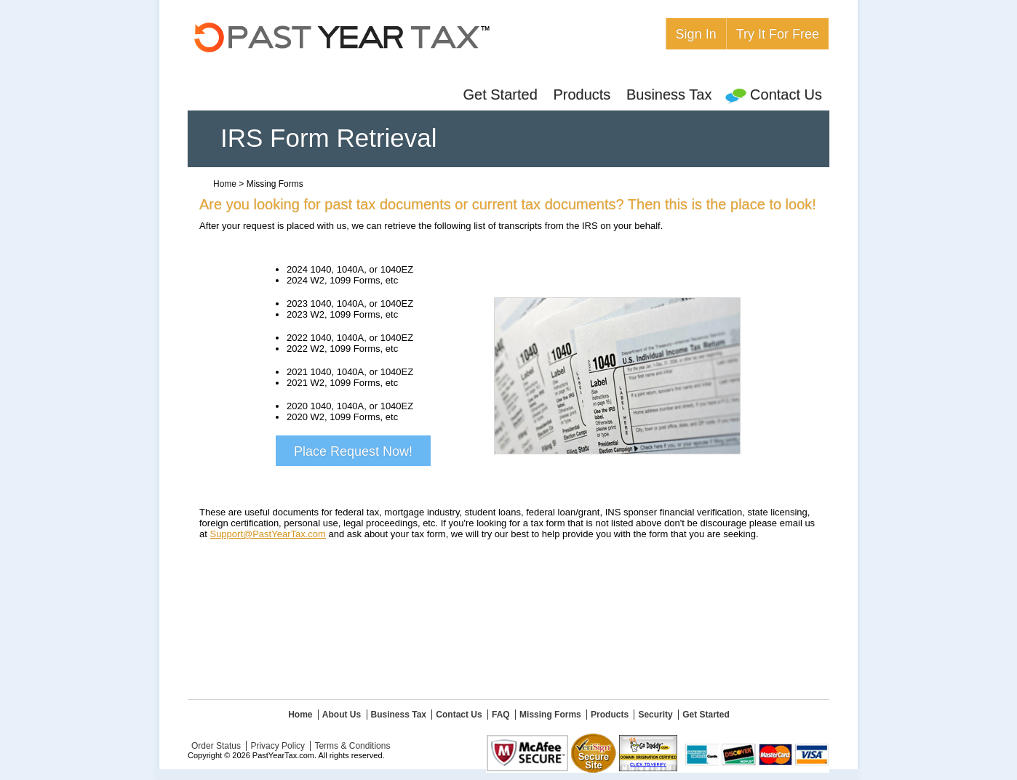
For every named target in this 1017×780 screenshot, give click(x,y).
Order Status (216, 746)
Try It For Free (777, 34)
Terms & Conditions (352, 746)
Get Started (500, 94)
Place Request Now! (353, 451)
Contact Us (774, 94)
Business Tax (668, 94)
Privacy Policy (277, 746)
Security (655, 714)
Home (224, 184)
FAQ (501, 714)
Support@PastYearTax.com (267, 533)
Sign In (696, 34)
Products (581, 94)
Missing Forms (550, 714)
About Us (341, 714)
